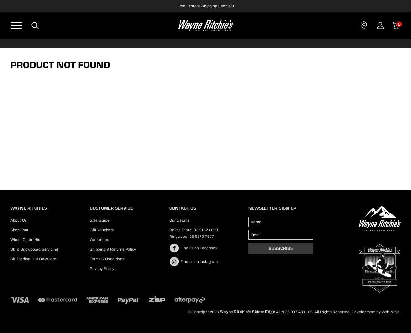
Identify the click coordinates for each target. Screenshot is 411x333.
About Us (18, 220)
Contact (364, 25)
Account (380, 25)
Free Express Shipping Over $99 (205, 6)
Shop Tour (19, 230)
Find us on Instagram (193, 262)
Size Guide (99, 220)
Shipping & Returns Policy (113, 249)
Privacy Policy (102, 269)
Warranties (99, 240)
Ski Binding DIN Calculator (33, 259)
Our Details (179, 220)
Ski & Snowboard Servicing (34, 249)
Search (35, 25)
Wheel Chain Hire (26, 240)
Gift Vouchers (102, 230)
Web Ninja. (391, 312)
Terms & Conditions (107, 259)
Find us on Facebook (193, 248)
